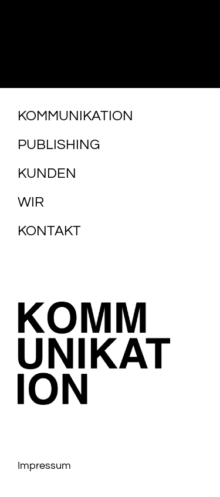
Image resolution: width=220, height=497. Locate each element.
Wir (31, 202)
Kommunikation (75, 116)
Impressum (44, 465)
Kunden (47, 173)
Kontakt (49, 231)
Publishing (59, 144)
